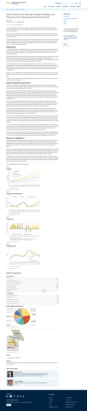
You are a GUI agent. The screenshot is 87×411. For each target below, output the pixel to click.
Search (76, 3)
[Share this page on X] (16, 25)
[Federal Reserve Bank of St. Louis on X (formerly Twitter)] (14, 396)
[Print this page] (21, 25)
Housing (65, 21)
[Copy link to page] (23, 25)
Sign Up (8, 404)
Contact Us (51, 399)
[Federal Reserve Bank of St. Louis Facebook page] (20, 396)
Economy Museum (69, 407)
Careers (50, 402)
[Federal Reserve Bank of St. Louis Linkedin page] (7, 396)
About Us (50, 397)
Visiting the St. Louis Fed (54, 407)
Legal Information (69, 397)
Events (50, 404)
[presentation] (45, 6)
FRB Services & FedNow (70, 404)
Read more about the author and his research (34, 376)
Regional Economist (20, 9)
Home (7, 9)
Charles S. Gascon (11, 21)
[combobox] (65, 3)
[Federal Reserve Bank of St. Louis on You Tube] (11, 396)
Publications (12, 9)
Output (65, 23)
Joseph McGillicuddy (20, 21)
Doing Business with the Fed (71, 402)
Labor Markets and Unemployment (71, 18)
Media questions (67, 45)
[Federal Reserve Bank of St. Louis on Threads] (23, 396)
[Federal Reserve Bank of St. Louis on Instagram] (17, 396)
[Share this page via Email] (19, 25)
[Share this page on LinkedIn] (18, 25)
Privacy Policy (68, 399)
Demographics (66, 16)
